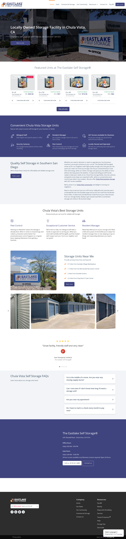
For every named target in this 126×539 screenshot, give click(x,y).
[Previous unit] (12, 100)
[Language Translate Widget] (111, 532)
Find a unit (16, 176)
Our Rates (79, 507)
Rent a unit (120, 4)
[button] (59, 366)
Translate (117, 534)
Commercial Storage (83, 513)
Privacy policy (17, 537)
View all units (63, 109)
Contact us (89, 463)
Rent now (69, 284)
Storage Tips (101, 524)
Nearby (99, 507)
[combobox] (24, 506)
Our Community (81, 510)
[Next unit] (33, 100)
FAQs (99, 521)
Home (78, 503)
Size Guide (100, 528)
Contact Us (80, 517)
